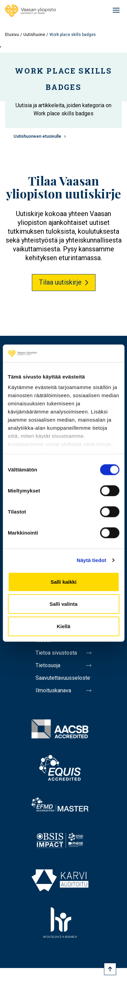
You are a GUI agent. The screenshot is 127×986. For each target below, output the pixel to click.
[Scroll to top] (110, 969)
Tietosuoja (48, 665)
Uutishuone (34, 34)
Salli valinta (63, 604)
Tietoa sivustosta (56, 653)
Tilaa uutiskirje (60, 282)
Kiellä (63, 626)
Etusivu (12, 34)
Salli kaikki (63, 582)
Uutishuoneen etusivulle (37, 136)
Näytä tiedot (91, 560)
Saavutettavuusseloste (63, 678)
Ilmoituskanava (53, 690)
